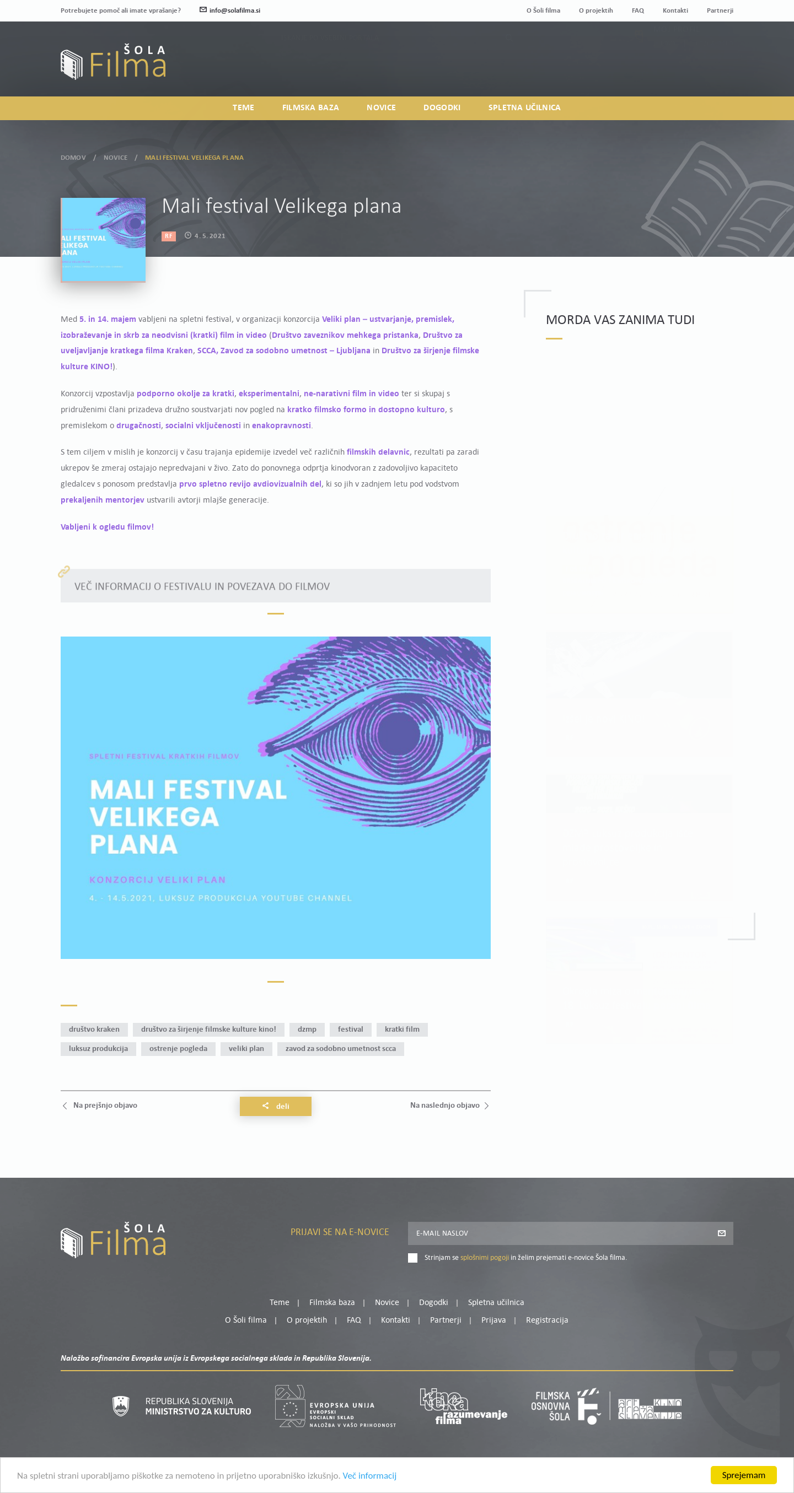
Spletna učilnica (525, 108)
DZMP (307, 1030)
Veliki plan (246, 1049)
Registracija (714, 68)
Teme (243, 108)
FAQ (638, 10)
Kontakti (675, 10)
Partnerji (720, 10)
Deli (275, 1106)
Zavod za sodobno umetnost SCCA (341, 1049)
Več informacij (370, 1476)
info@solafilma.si (230, 10)
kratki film (402, 1030)
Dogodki (441, 108)
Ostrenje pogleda (178, 1049)
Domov (73, 155)
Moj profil (676, 54)
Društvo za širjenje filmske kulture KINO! (208, 1030)
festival (350, 1030)
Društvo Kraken (94, 1030)
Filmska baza (311, 108)
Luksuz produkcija (98, 1049)
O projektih (596, 10)
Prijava (664, 68)
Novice (381, 108)
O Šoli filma (543, 10)
